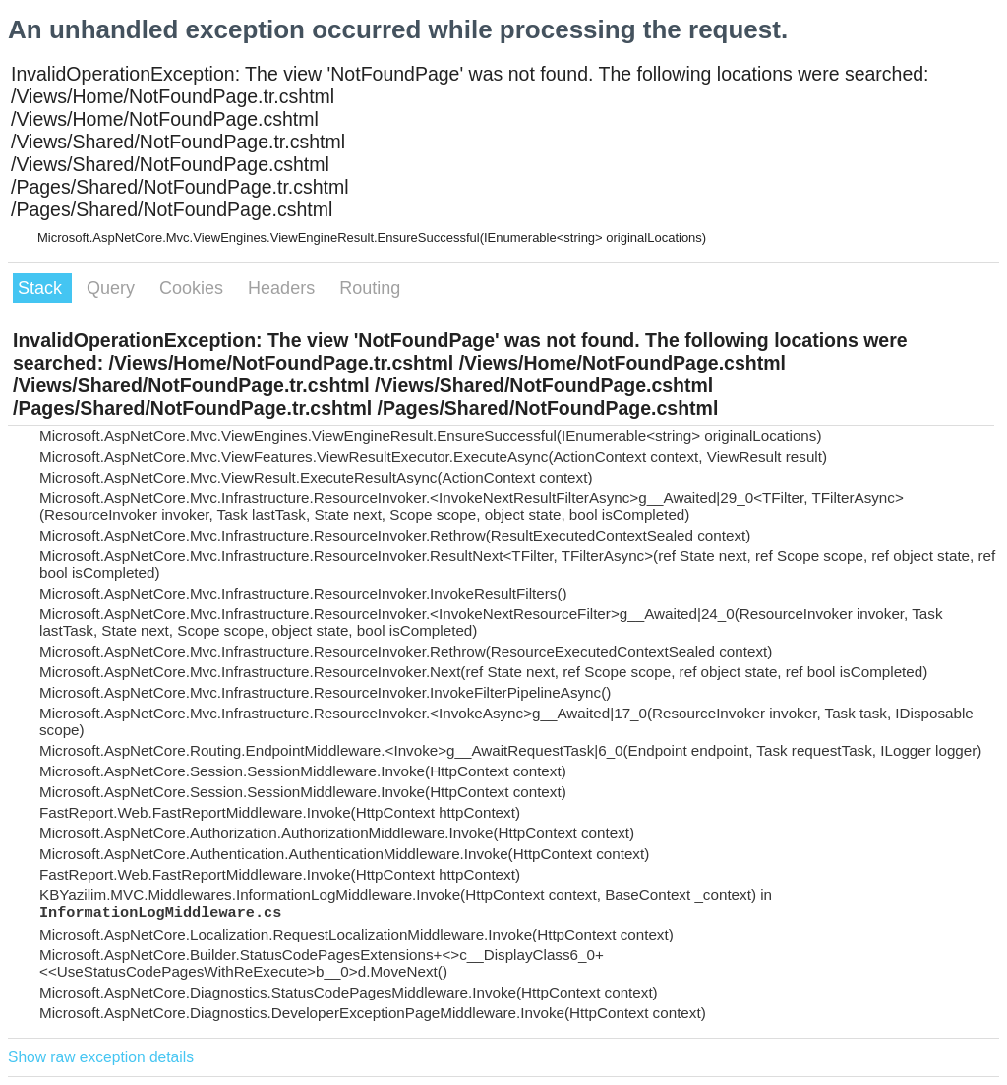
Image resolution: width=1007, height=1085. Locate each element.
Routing (369, 288)
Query (113, 288)
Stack (42, 288)
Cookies (193, 288)
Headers (284, 288)
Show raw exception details (101, 1057)
